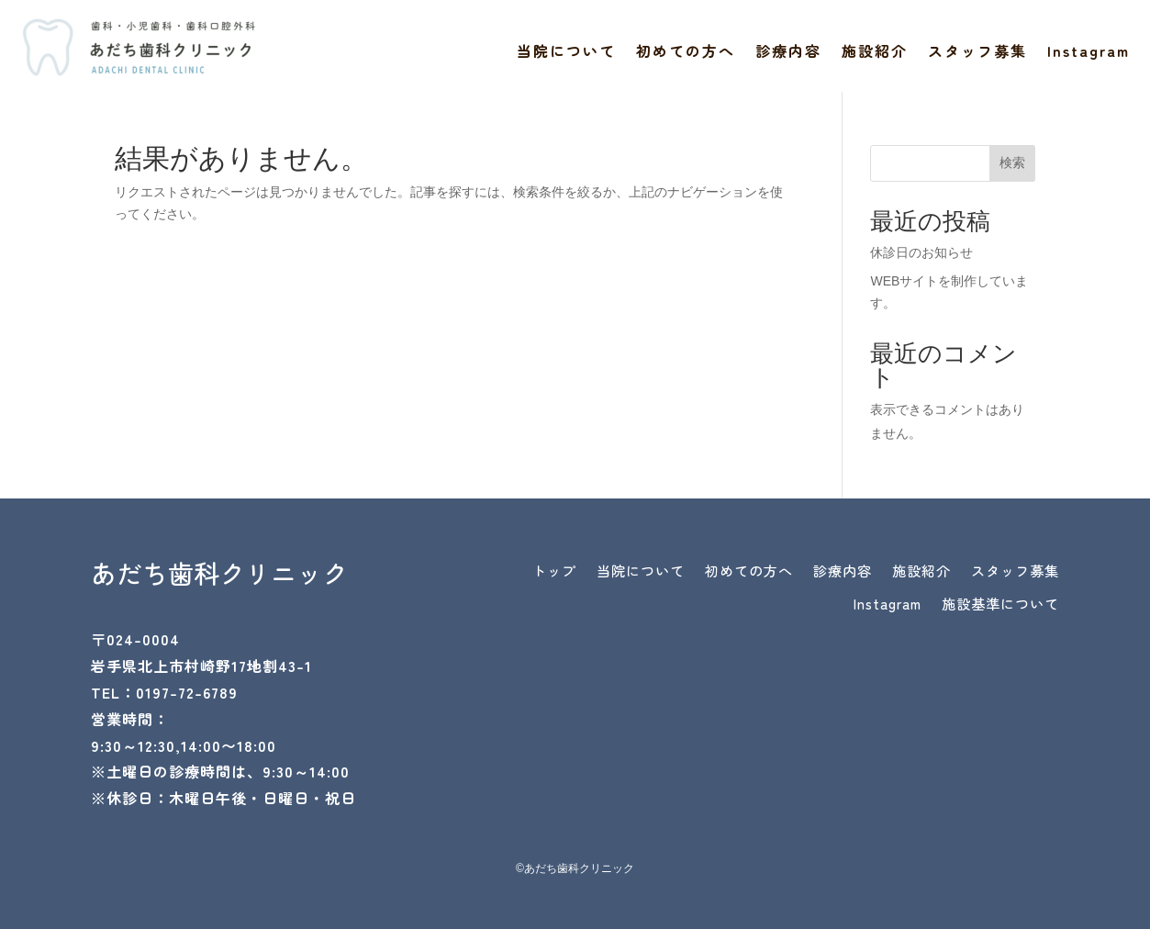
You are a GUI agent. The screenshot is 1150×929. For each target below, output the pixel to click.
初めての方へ (685, 53)
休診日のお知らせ (921, 252)
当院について (566, 53)
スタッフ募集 (977, 53)
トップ (623, 572)
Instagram (1088, 53)
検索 (1012, 162)
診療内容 (788, 53)
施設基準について (993, 610)
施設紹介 (875, 53)
